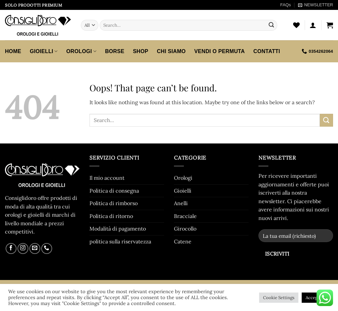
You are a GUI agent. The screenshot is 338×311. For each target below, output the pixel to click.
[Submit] (271, 25)
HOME (13, 51)
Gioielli (44, 51)
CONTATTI (267, 51)
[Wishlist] (296, 25)
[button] (315, 5)
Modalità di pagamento (117, 228)
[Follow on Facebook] (11, 248)
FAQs (285, 4)
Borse (114, 51)
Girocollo (185, 228)
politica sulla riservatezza (120, 241)
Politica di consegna (114, 190)
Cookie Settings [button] (278, 297)
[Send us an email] (34, 248)
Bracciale (185, 216)
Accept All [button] (316, 297)
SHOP (141, 51)
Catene (182, 241)
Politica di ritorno (111, 216)
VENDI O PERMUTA (219, 51)
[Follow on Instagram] (22, 248)
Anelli (181, 203)
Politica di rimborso (113, 203)
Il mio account (106, 177)
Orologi (81, 51)
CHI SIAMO (171, 51)
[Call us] (46, 248)
